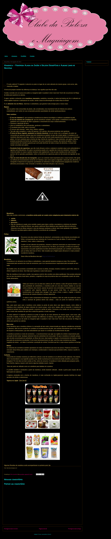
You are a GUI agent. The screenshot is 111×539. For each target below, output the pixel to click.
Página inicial (43, 528)
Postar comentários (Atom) (44, 534)
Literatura (14, 56)
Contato (32, 56)
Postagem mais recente (11, 528)
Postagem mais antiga (74, 528)
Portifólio (23, 56)
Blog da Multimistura (48, 256)
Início (6, 56)
